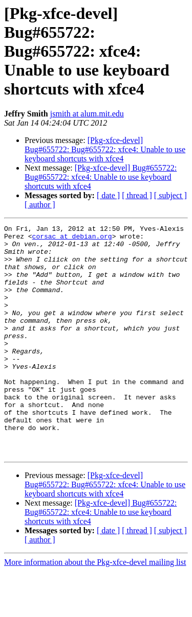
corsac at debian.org (72, 239)
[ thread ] (137, 195)
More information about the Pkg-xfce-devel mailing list (95, 608)
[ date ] (108, 195)
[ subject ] (170, 195)
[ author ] (40, 204)
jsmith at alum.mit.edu (87, 113)
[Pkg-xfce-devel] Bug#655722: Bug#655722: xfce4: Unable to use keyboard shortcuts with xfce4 (105, 149)
